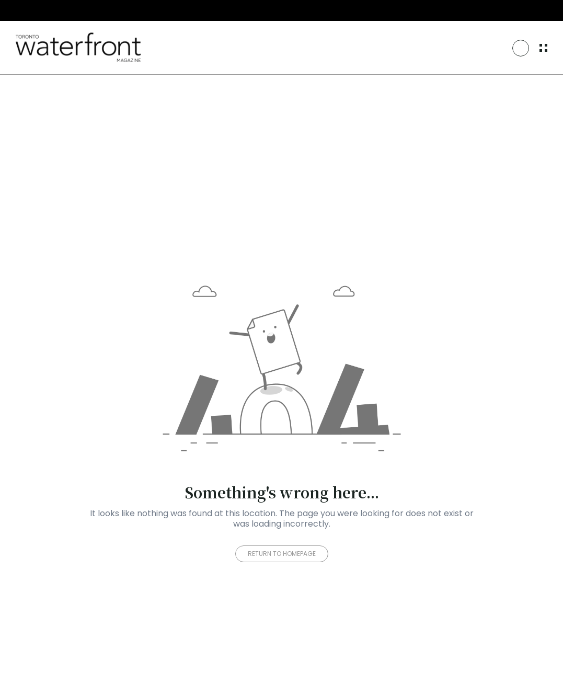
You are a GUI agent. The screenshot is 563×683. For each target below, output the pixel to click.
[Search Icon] (520, 48)
